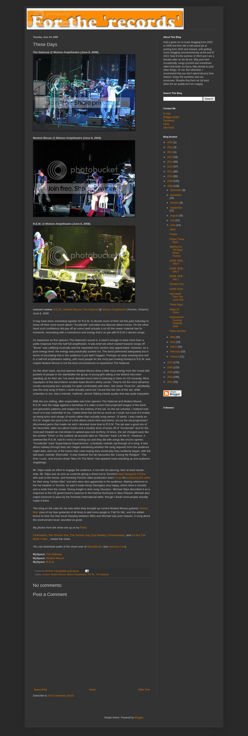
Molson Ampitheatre (77, 574)
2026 (170, 142)
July (172, 220)
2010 (170, 176)
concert (46, 574)
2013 (170, 161)
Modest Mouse (72, 309)
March (174, 346)
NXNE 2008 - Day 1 (177, 278)
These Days (176, 304)
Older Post (144, 689)
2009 (170, 181)
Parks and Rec (178, 331)
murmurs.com (116, 546)
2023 (170, 157)
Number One (177, 284)
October (175, 202)
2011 (170, 171)
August (174, 215)
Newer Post (40, 689)
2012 (170, 166)
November (176, 195)
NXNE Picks (176, 289)
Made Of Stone (174, 311)
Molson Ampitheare (114, 309)
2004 (170, 377)
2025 (170, 147)
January (175, 356)
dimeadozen (94, 546)
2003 (170, 382)
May (173, 337)
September (176, 207)
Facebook (168, 120)
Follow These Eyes (177, 241)
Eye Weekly (98, 535)
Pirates (173, 234)
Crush (118, 477)
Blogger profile (171, 117)
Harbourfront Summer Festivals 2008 (176, 322)
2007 (170, 362)
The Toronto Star (58, 535)
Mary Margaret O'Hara (131, 473)
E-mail (166, 113)
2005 (170, 372)
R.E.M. (58, 309)
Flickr (83, 527)
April (173, 342)
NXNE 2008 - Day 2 (177, 270)
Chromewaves (116, 535)
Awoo (173, 229)
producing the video (138, 477)
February (175, 351)
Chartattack (40, 535)
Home (92, 689)
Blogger (139, 717)
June (173, 225)
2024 (170, 152)
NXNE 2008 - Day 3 (177, 262)
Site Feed (168, 127)
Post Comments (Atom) (61, 695)
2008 (170, 186)
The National (90, 309)
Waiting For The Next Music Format (176, 251)
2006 (170, 367)
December (176, 190)
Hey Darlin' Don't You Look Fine (177, 296)
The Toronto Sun (80, 535)
